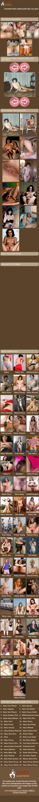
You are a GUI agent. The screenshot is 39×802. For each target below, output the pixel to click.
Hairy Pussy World (11, 771)
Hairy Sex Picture (10, 718)
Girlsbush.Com (29, 753)
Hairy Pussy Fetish (29, 718)
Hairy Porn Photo (10, 712)
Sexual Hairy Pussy (11, 753)
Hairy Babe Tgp (10, 759)
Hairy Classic (9, 734)
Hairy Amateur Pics (10, 722)
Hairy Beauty (27, 712)
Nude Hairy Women (10, 725)
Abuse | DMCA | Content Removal (24, 798)
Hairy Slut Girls (29, 756)
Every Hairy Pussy (11, 768)
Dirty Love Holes (29, 743)
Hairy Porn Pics (29, 725)
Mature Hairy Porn (30, 765)
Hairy (6, 743)
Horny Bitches (9, 756)
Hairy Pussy (9, 731)
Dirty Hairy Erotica (11, 765)
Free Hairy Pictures (30, 750)
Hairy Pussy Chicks (30, 768)
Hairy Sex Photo (29, 731)
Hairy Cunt (8, 728)
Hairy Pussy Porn (11, 750)
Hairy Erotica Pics (30, 737)
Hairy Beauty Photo (11, 737)
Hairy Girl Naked (28, 715)
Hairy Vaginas (8, 715)
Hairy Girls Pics (10, 740)
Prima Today (28, 740)
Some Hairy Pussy (30, 759)
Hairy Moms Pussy (30, 771)
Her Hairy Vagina (29, 762)
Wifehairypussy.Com (30, 722)
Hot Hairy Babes (29, 746)
